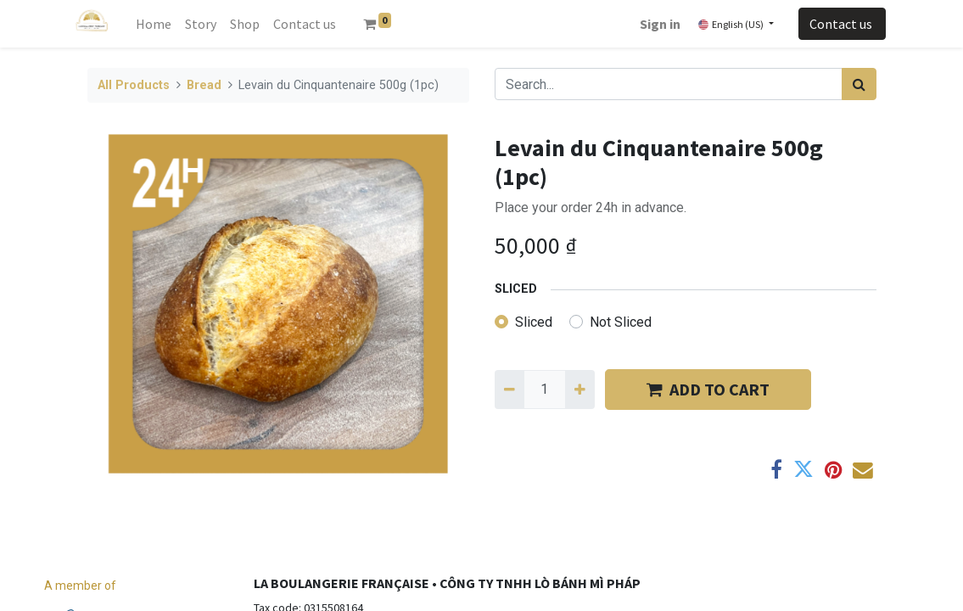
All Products (134, 85)
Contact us (842, 23)
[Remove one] (509, 389)
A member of (80, 585)
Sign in (660, 23)
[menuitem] (153, 24)
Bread (204, 85)
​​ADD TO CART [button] (708, 389)
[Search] (859, 84)
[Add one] (580, 389)
